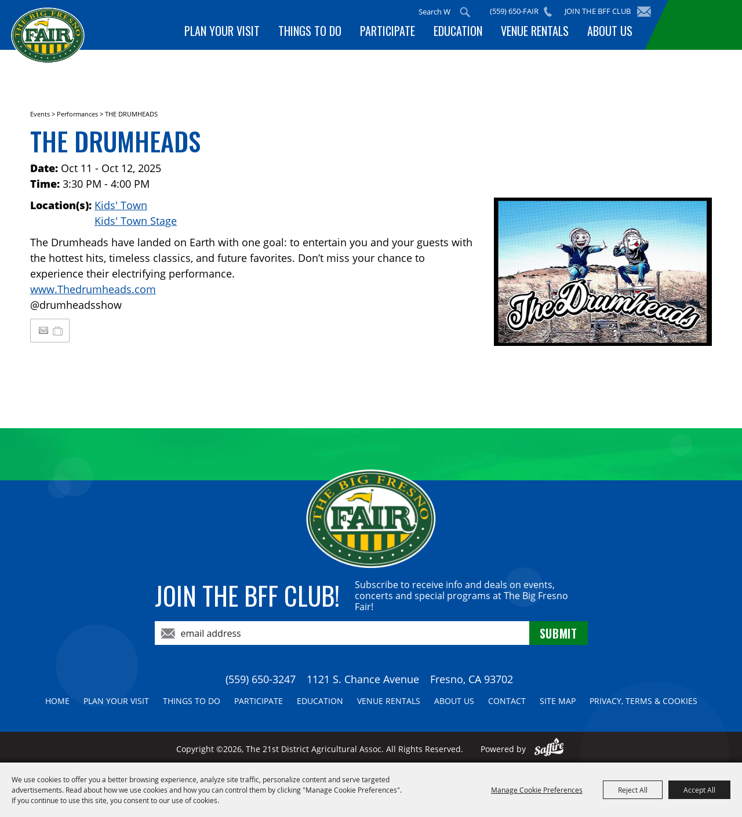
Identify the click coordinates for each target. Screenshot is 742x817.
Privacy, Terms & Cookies (643, 700)
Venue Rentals (535, 30)
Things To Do (309, 30)
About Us (609, 30)
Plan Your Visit (222, 30)
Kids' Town (120, 205)
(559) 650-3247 (260, 679)
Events (40, 114)
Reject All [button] (633, 789)
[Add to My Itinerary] (58, 330)
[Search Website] (435, 12)
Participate (387, 30)
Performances (77, 114)
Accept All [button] (699, 789)
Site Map (558, 700)
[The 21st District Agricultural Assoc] (49, 44)
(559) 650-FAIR (514, 11)
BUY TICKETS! (702, 24)
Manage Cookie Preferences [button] (537, 789)
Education (458, 30)
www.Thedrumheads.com (93, 289)
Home (57, 700)
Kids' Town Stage (135, 221)
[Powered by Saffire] (549, 748)
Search (465, 12)
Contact (507, 700)
